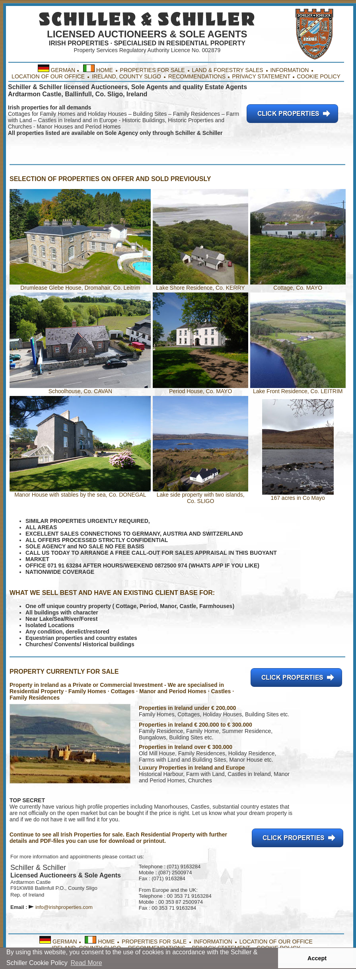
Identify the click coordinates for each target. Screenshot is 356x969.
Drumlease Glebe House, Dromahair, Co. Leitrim (80, 288)
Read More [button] (86, 962)
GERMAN (63, 70)
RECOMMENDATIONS (196, 76)
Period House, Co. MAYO (200, 388)
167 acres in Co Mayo (298, 495)
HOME (105, 70)
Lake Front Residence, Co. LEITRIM (298, 388)
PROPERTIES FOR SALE (153, 70)
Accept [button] (317, 958)
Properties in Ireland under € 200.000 (187, 708)
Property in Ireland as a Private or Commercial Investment (86, 685)
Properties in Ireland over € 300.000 (185, 747)
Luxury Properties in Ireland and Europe (192, 767)
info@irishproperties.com (64, 907)
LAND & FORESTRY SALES (227, 70)
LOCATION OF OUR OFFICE (48, 76)
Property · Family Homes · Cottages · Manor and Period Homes (123, 691)
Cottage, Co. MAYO (298, 285)
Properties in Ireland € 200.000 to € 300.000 (195, 724)
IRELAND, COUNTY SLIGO (127, 76)
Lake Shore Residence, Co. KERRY (200, 285)
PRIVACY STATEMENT (261, 76)
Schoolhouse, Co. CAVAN (80, 388)
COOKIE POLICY (318, 76)
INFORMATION (289, 70)
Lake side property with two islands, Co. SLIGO (200, 495)
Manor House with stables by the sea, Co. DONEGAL (80, 494)
